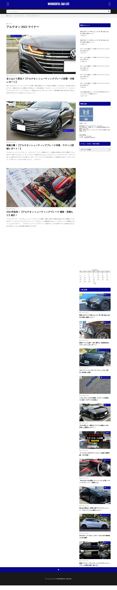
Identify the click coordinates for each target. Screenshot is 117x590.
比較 (109, 432)
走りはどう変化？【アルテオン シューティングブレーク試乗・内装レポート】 (40, 80)
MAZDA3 (108, 460)
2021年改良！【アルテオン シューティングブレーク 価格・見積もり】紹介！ (39, 213)
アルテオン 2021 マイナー (33, 16)
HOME (9, 16)
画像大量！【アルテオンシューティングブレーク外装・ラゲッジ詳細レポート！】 (40, 147)
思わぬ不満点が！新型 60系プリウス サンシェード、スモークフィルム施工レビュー (94, 509)
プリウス (108, 294)
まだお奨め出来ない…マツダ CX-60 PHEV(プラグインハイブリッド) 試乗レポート (95, 93)
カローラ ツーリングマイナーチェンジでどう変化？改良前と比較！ (93, 371)
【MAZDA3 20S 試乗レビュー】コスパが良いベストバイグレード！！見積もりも (94, 481)
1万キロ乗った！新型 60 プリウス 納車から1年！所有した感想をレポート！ (94, 426)
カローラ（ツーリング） (105, 349)
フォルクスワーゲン (19, 16)
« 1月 (94, 283)
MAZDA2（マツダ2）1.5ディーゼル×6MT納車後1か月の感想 (94, 536)
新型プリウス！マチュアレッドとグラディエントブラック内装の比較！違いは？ (94, 564)
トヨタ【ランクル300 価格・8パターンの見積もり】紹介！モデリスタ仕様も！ (94, 399)
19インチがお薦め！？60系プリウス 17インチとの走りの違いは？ (94, 49)
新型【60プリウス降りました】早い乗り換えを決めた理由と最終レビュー (94, 32)
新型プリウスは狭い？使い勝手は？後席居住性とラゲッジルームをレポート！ (94, 344)
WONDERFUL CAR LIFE (58, 4)
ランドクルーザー (106, 377)
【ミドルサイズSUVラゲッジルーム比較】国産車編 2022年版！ (94, 454)
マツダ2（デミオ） (106, 515)
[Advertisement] (95, 210)
